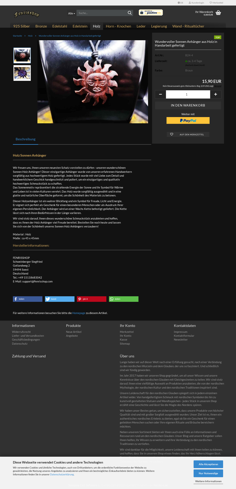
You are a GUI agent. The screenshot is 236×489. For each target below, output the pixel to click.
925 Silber (21, 26)
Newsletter (181, 339)
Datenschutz (19, 343)
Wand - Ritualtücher (188, 26)
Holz (96, 26)
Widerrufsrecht (21, 331)
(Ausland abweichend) (195, 65)
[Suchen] (129, 13)
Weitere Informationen (208, 481)
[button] (180, 3)
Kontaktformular (184, 335)
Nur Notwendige (208, 473)
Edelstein (80, 26)
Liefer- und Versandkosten (28, 335)
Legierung (159, 26)
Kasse (123, 339)
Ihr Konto (125, 335)
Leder (141, 26)
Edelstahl (59, 26)
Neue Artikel (73, 331)
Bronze (41, 26)
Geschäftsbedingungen (26, 339)
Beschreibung (25, 139)
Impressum (180, 331)
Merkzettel (216, 2)
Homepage (78, 313)
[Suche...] (71, 13)
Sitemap (125, 343)
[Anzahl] (188, 94)
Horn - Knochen (118, 26)
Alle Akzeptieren (208, 464)
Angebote (72, 335)
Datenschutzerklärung (62, 474)
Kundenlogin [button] (196, 2)
